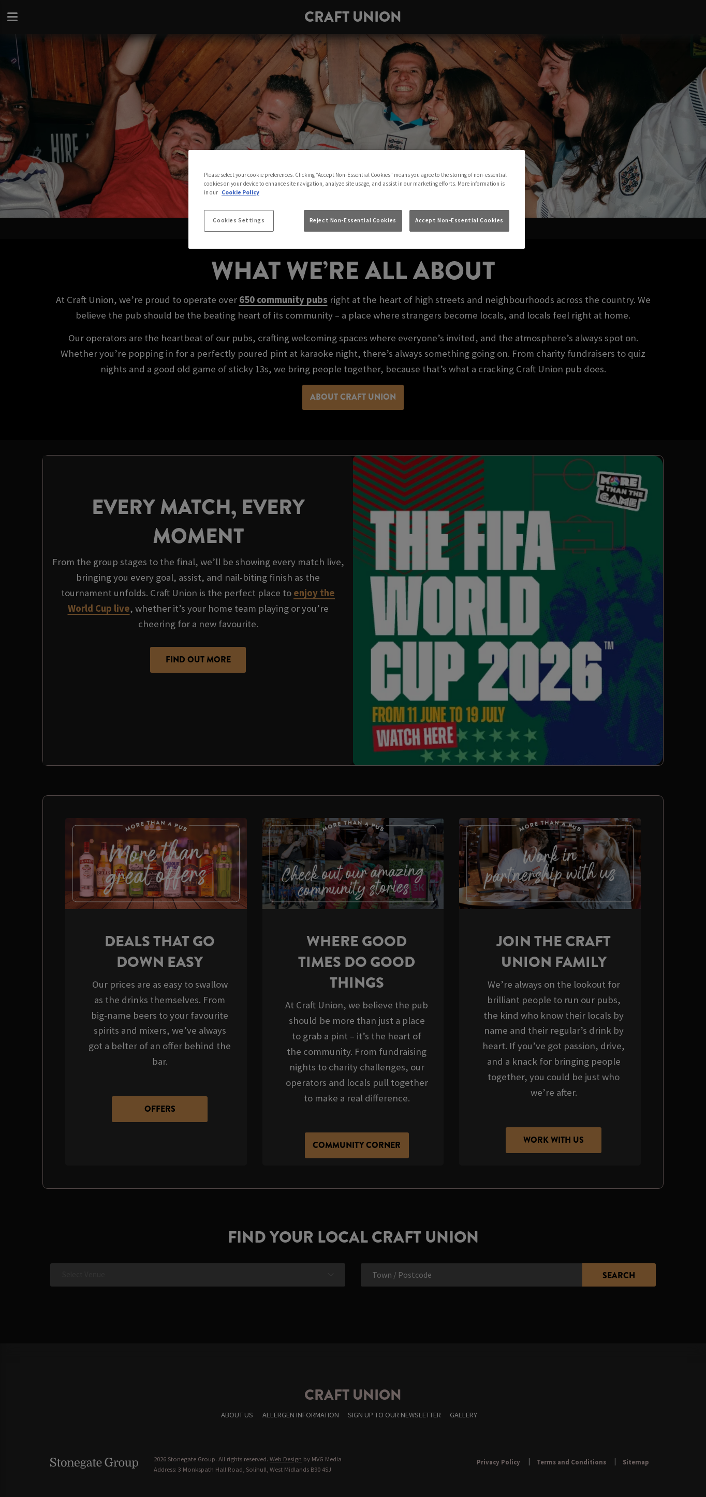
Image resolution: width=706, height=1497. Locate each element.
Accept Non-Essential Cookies (459, 220)
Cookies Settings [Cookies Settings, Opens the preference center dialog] (238, 220)
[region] (356, 199)
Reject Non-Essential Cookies (353, 220)
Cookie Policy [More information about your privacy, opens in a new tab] (240, 192)
